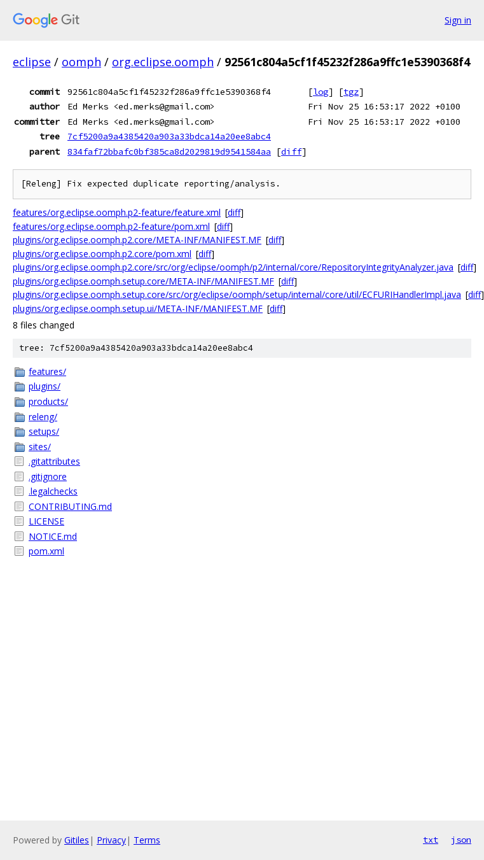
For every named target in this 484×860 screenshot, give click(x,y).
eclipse (32, 61)
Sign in (458, 20)
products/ (48, 401)
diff (291, 151)
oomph (81, 61)
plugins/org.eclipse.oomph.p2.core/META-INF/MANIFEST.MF (137, 240)
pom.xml (46, 551)
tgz (351, 91)
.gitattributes (54, 461)
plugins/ (44, 386)
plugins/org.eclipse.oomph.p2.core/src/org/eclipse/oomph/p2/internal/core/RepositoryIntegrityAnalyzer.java (233, 267)
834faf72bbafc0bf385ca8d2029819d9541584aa (169, 151)
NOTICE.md (53, 536)
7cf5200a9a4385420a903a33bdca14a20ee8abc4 (169, 136)
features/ (47, 371)
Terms (147, 840)
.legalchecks (53, 491)
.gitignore (48, 476)
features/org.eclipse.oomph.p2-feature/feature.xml (117, 212)
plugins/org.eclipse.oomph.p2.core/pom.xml (102, 254)
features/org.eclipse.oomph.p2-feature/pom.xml (111, 226)
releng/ (43, 417)
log (320, 91)
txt (430, 839)
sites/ (40, 447)
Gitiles (76, 840)
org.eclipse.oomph (163, 61)
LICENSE (46, 521)
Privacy (111, 840)
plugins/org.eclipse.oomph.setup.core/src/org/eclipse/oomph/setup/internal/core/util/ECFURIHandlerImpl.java (237, 294)
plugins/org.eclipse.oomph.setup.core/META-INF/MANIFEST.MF (143, 281)
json (461, 839)
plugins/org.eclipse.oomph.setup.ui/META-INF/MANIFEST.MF (138, 308)
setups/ (44, 431)
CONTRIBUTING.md (70, 506)
